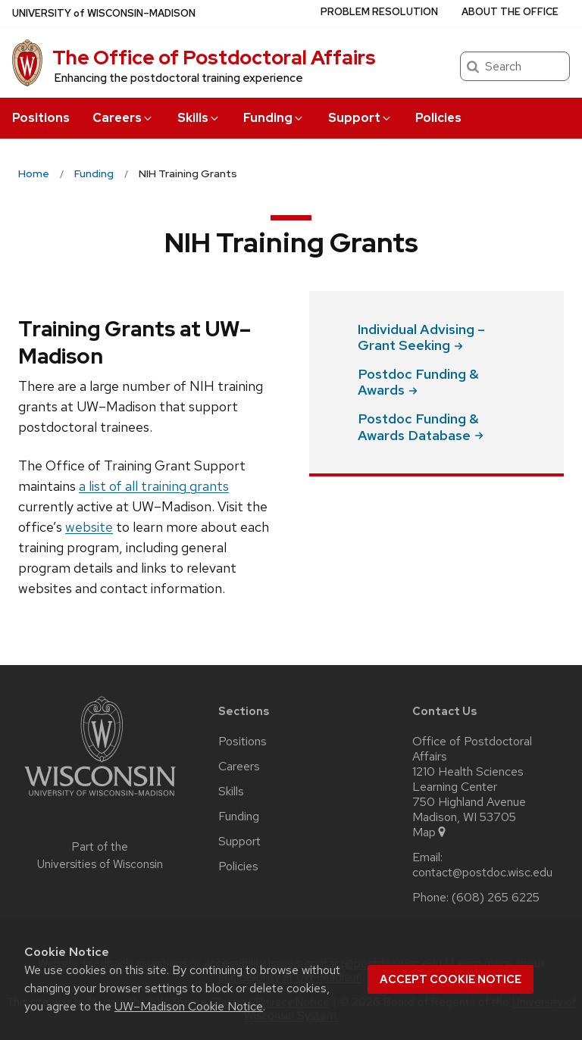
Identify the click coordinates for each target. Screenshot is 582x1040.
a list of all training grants (154, 486)
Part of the (100, 855)
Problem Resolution (379, 11)
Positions (41, 118)
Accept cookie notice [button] (450, 979)
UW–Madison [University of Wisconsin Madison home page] (104, 13)
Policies (438, 118)
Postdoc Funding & (418, 382)
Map (430, 832)
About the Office (510, 11)
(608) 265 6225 (496, 897)
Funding (274, 118)
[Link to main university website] (100, 799)
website (89, 527)
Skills (199, 118)
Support (360, 118)
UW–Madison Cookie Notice (188, 1006)
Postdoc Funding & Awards (420, 427)
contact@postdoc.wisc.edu (482, 872)
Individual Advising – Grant (421, 337)
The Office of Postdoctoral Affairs (214, 57)
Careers (123, 118)
